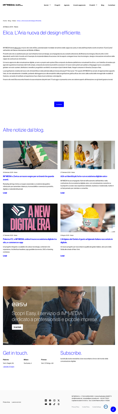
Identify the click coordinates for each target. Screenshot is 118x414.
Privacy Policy (75, 407)
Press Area (6, 402)
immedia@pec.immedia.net (91, 398)
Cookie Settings (96, 407)
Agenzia (66, 5)
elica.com (17, 48)
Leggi (5, 193)
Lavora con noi (16, 402)
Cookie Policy (85, 407)
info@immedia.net (77, 398)
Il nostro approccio (79, 5)
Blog (102, 5)
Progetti (57, 5)
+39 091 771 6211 (8, 370)
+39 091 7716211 (104, 398)
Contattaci (111, 5)
